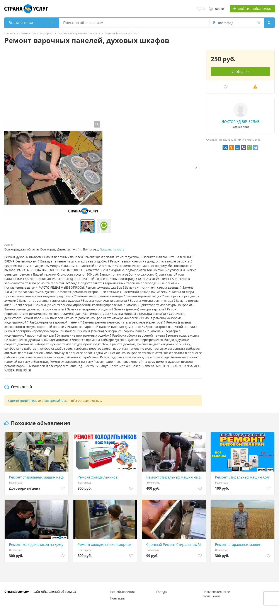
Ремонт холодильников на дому (36, 544)
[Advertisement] (103, 82)
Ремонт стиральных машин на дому (175, 477)
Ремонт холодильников (97, 477)
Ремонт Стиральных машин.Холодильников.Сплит (243, 477)
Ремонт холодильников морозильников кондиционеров (106, 544)
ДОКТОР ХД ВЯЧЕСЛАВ (240, 121)
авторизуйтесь (55, 401)
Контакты (117, 598)
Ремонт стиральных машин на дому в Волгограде (37, 477)
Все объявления (122, 592)
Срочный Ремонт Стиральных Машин (175, 544)
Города (161, 592)
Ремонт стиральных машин (238, 544)
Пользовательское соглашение (216, 594)
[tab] (18, 387)
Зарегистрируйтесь (22, 401)
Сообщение (240, 72)
